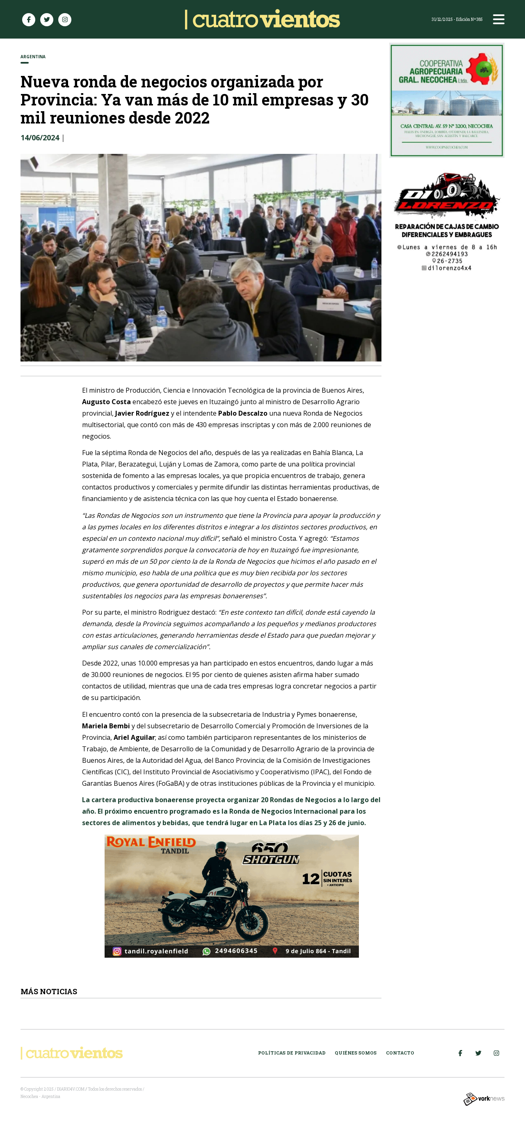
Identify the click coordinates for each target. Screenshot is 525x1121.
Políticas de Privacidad (292, 1053)
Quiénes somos (356, 1053)
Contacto (400, 1053)
